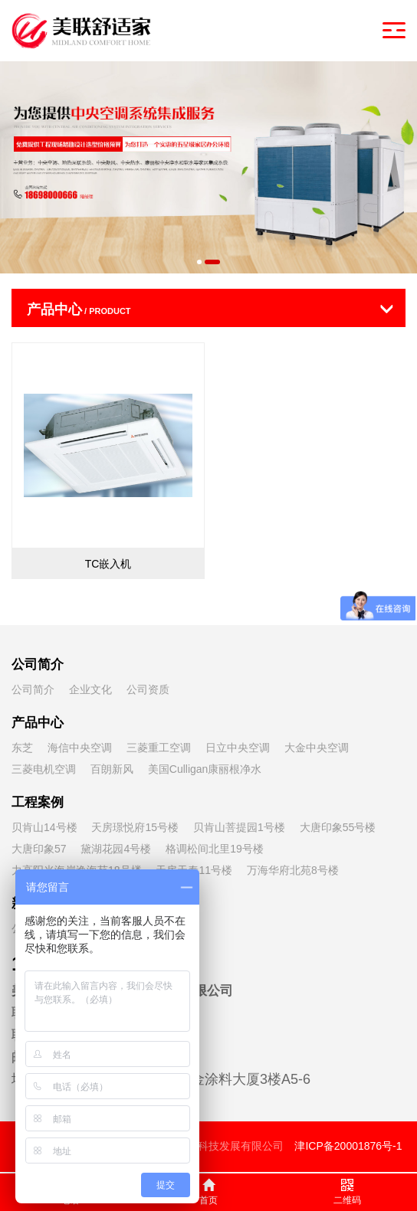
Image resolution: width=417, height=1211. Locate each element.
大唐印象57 (39, 849)
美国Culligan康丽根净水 (205, 769)
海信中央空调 (80, 747)
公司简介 (37, 664)
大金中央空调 (316, 747)
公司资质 (147, 689)
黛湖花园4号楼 (115, 849)
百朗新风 (111, 769)
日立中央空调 (237, 747)
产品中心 (37, 722)
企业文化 (90, 689)
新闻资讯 (37, 903)
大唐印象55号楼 (338, 827)
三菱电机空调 (43, 769)
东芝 (22, 747)
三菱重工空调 (158, 747)
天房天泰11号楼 (194, 870)
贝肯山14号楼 (44, 827)
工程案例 (37, 802)
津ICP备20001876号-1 (348, 1146)
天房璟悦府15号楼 (135, 827)
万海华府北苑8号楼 (293, 870)
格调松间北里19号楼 (215, 849)
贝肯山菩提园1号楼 (239, 827)
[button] (199, 262)
